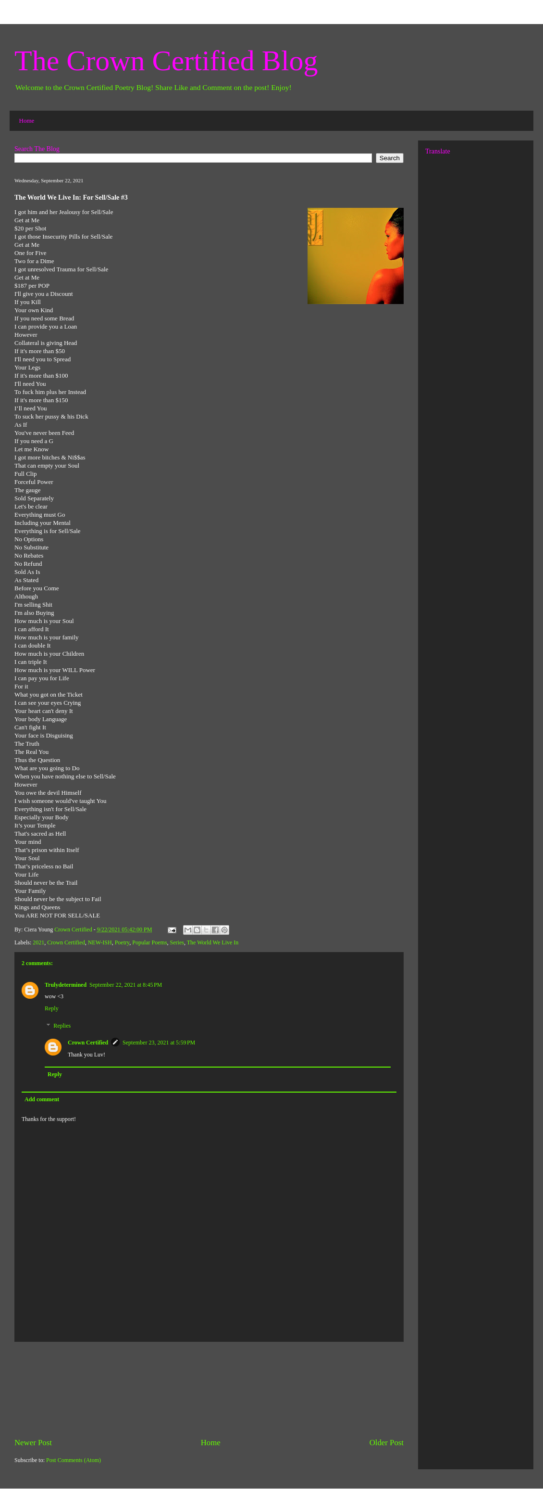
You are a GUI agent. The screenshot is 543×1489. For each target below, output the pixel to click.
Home (27, 120)
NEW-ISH (100, 942)
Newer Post (33, 1442)
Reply (52, 1008)
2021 (38, 942)
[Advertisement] (209, 1389)
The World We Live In (213, 942)
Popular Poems (149, 942)
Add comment (42, 1099)
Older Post (387, 1442)
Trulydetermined (65, 984)
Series (177, 942)
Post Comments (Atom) (73, 1460)
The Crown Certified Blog (166, 60)
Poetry (122, 942)
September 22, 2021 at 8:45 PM (125, 984)
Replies (62, 1025)
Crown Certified (66, 942)
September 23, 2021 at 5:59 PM (159, 1042)
